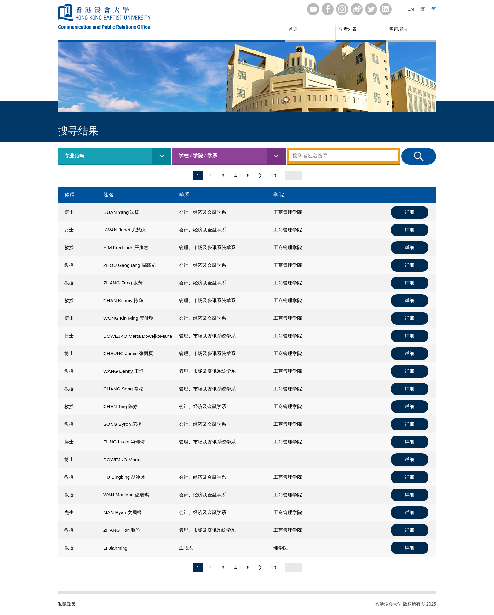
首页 (293, 29)
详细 (409, 212)
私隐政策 (67, 603)
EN (410, 9)
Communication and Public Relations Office (104, 27)
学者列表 (348, 29)
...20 (271, 175)
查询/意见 (398, 29)
